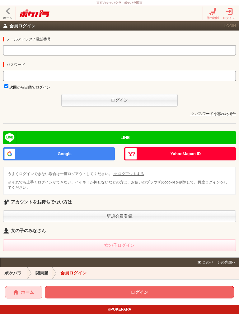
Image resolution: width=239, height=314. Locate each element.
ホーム (7, 13)
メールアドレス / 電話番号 (29, 39)
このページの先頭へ (216, 263)
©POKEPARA (119, 309)
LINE (125, 137)
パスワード (16, 65)
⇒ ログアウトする (129, 174)
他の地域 (213, 13)
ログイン (229, 13)
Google (65, 153)
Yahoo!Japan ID (186, 153)
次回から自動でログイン (29, 87)
